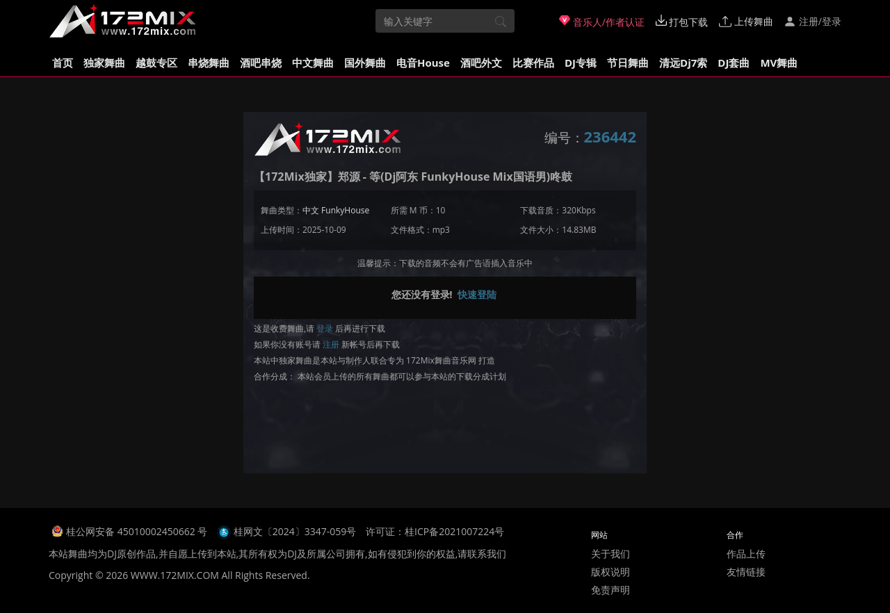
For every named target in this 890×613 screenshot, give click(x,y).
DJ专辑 (581, 63)
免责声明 (610, 589)
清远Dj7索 (683, 63)
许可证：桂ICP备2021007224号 (435, 531)
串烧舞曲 (208, 63)
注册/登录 (812, 21)
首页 (62, 63)
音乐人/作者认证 (602, 21)
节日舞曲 (628, 63)
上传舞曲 (746, 21)
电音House (423, 63)
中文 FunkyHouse (335, 210)
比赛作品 (533, 63)
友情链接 (746, 571)
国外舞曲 (365, 63)
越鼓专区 (156, 63)
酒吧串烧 (261, 63)
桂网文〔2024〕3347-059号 (295, 531)
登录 (324, 328)
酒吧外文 (481, 63)
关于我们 (610, 553)
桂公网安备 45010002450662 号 (138, 531)
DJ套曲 (734, 63)
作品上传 (746, 553)
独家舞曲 (104, 63)
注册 (331, 344)
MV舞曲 (779, 63)
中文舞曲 (313, 63)
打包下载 (682, 21)
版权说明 (610, 571)
